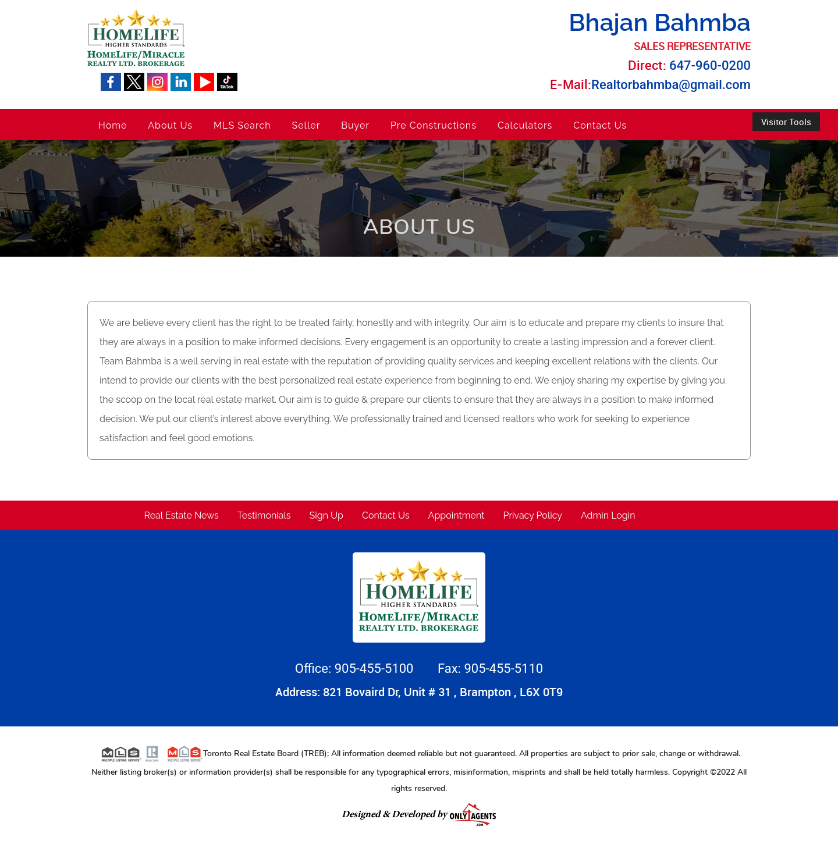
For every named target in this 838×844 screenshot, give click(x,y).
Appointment (456, 515)
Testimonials (264, 515)
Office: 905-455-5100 (356, 668)
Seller (306, 125)
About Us (170, 125)
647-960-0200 (710, 65)
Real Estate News (181, 515)
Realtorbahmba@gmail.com (671, 84)
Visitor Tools (786, 121)
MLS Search (242, 125)
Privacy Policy (533, 515)
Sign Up (326, 515)
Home (112, 125)
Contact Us (600, 125)
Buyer (355, 125)
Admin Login (608, 515)
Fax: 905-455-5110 (490, 668)
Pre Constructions (433, 125)
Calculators (525, 125)
